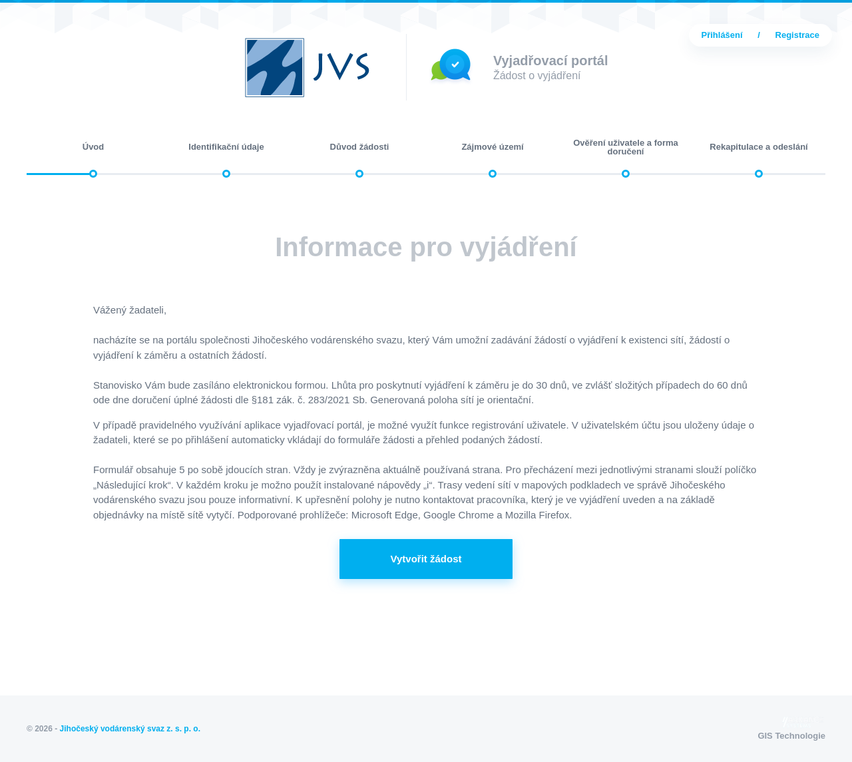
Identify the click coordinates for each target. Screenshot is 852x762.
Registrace (797, 35)
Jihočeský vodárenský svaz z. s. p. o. (130, 728)
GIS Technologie (791, 727)
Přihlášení (722, 35)
